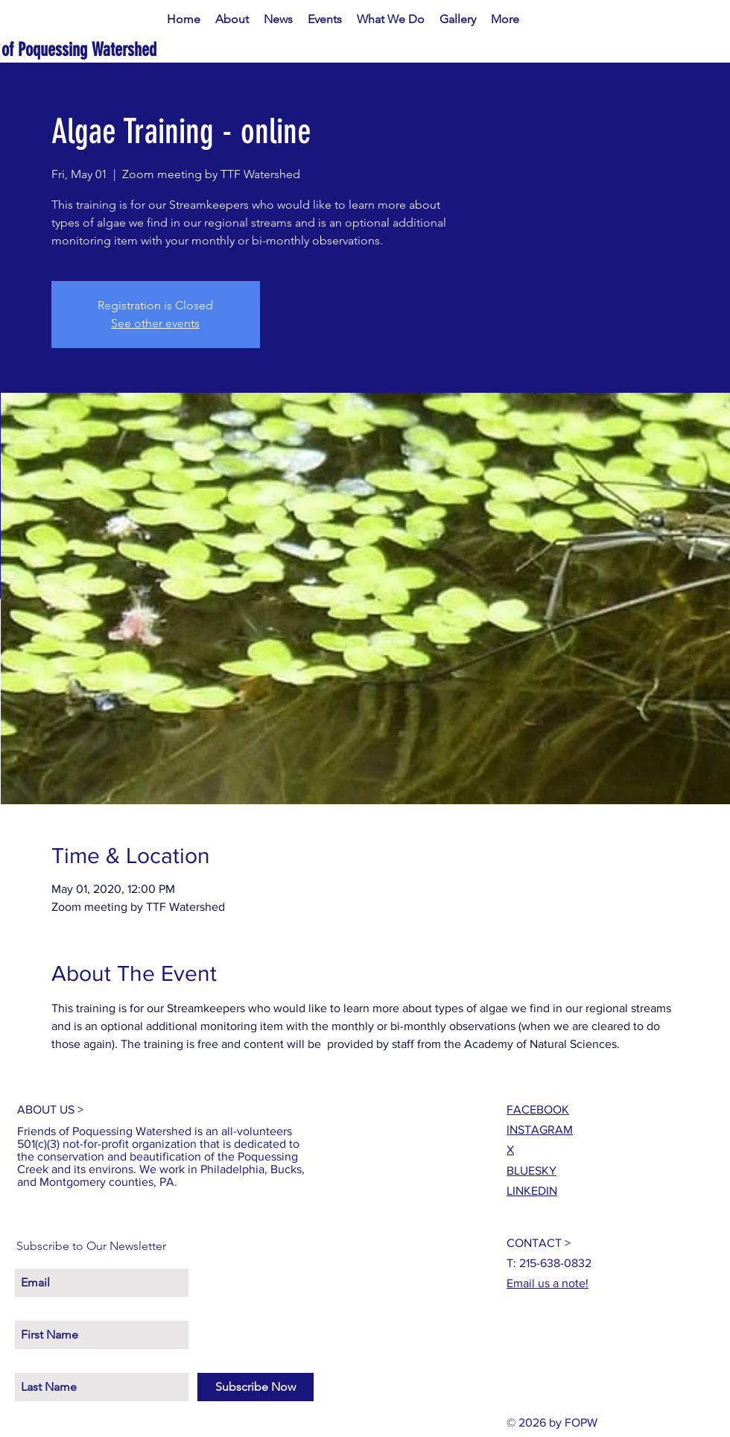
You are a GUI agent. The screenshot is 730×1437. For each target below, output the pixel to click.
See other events (155, 323)
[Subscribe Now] (255, 1387)
